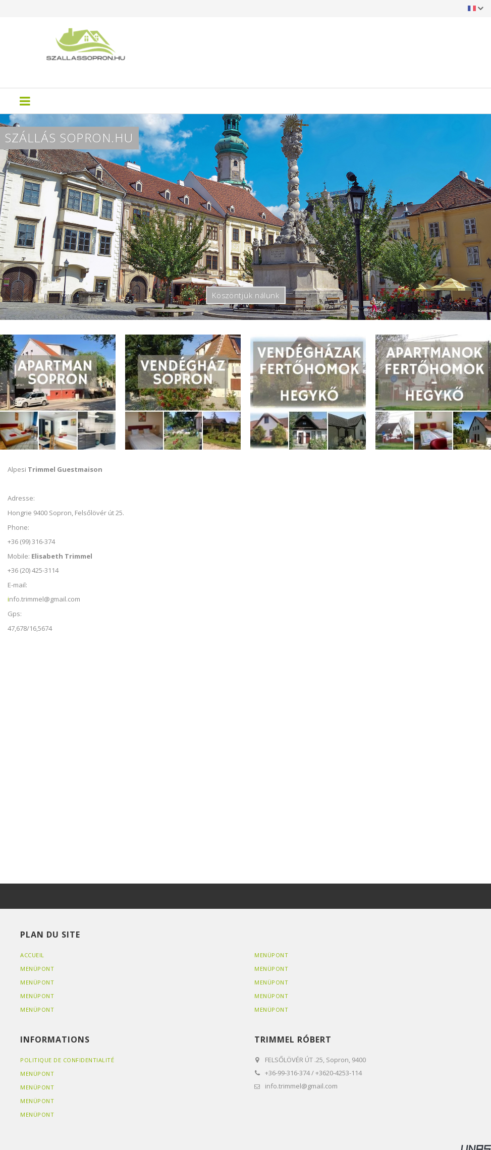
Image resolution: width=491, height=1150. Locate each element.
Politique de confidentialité (67, 1060)
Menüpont (37, 968)
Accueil (32, 955)
